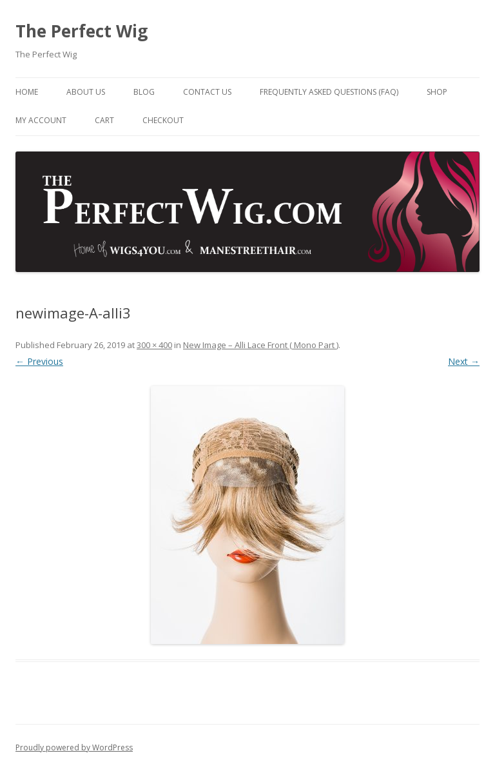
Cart (104, 120)
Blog (144, 91)
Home (26, 91)
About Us (85, 91)
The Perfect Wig (81, 31)
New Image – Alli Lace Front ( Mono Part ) (260, 345)
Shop (437, 91)
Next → (464, 361)
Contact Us (207, 91)
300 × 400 (154, 345)
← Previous (39, 361)
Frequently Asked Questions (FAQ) (329, 91)
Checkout (163, 120)
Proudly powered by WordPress (74, 747)
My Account (40, 120)
